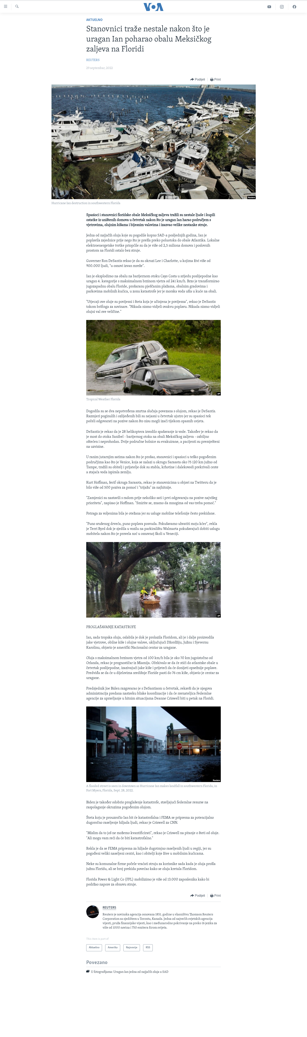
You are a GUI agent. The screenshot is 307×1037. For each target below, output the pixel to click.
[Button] (197, 79)
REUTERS (93, 60)
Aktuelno (94, 20)
